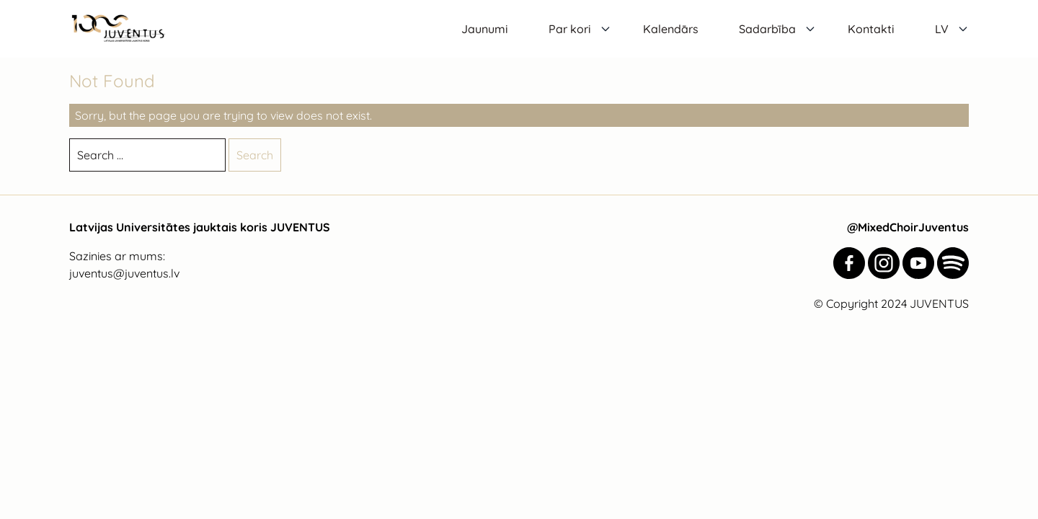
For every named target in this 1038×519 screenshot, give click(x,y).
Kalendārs (670, 29)
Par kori (570, 29)
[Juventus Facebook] (849, 263)
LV (942, 29)
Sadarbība (767, 29)
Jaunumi (484, 29)
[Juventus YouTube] (918, 263)
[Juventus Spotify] (953, 263)
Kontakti (871, 29)
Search (254, 155)
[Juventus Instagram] (884, 263)
